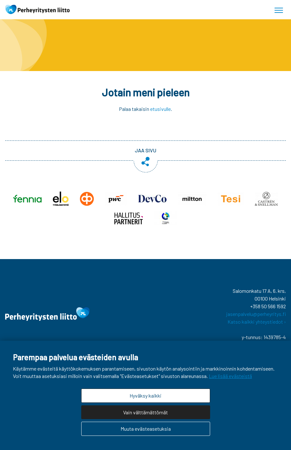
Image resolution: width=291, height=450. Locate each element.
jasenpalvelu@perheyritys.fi (256, 314)
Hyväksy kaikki (145, 395)
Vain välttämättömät (145, 412)
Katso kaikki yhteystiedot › (257, 322)
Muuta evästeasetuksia (146, 429)
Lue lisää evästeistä (230, 376)
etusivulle (160, 109)
